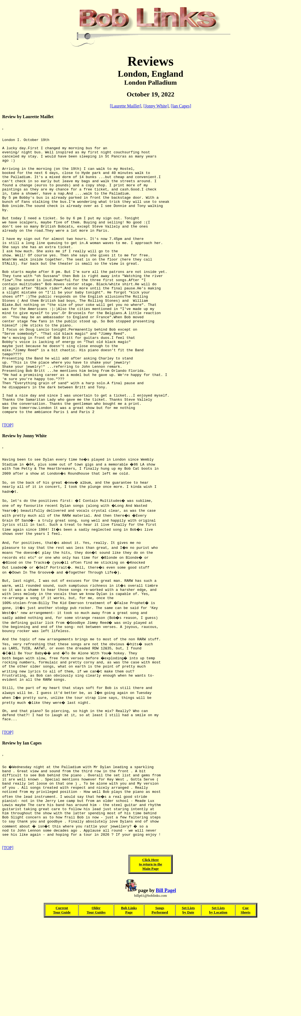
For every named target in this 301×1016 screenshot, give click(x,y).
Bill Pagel (166, 984)
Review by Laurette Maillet (28, 116)
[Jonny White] (156, 106)
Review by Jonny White (24, 492)
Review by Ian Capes (22, 823)
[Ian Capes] (181, 106)
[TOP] (7, 482)
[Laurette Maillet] (125, 106)
